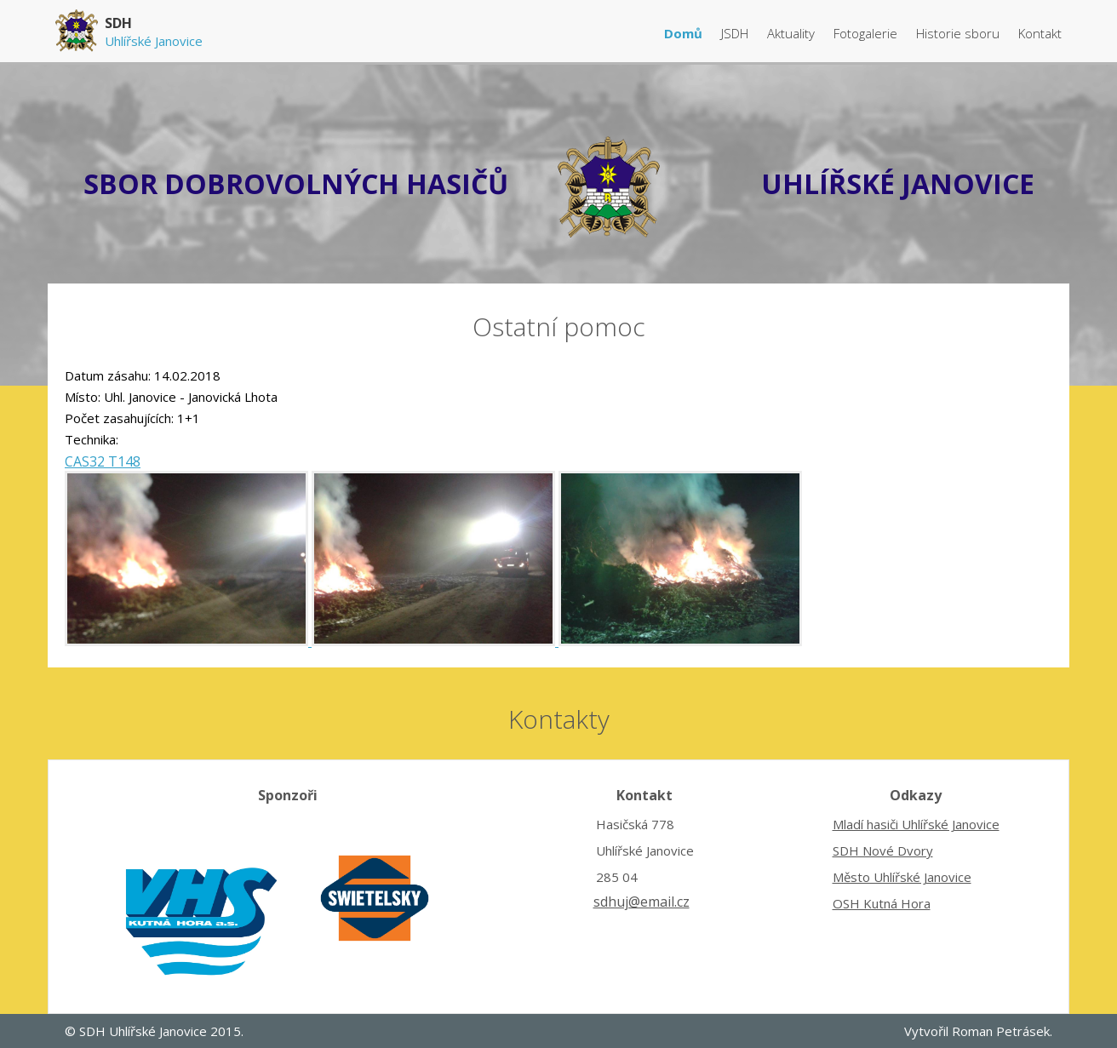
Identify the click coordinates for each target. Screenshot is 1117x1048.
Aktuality (792, 33)
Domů (685, 33)
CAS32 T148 (102, 461)
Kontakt (1040, 33)
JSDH (736, 33)
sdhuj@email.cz (641, 901)
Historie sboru (959, 33)
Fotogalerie (867, 33)
